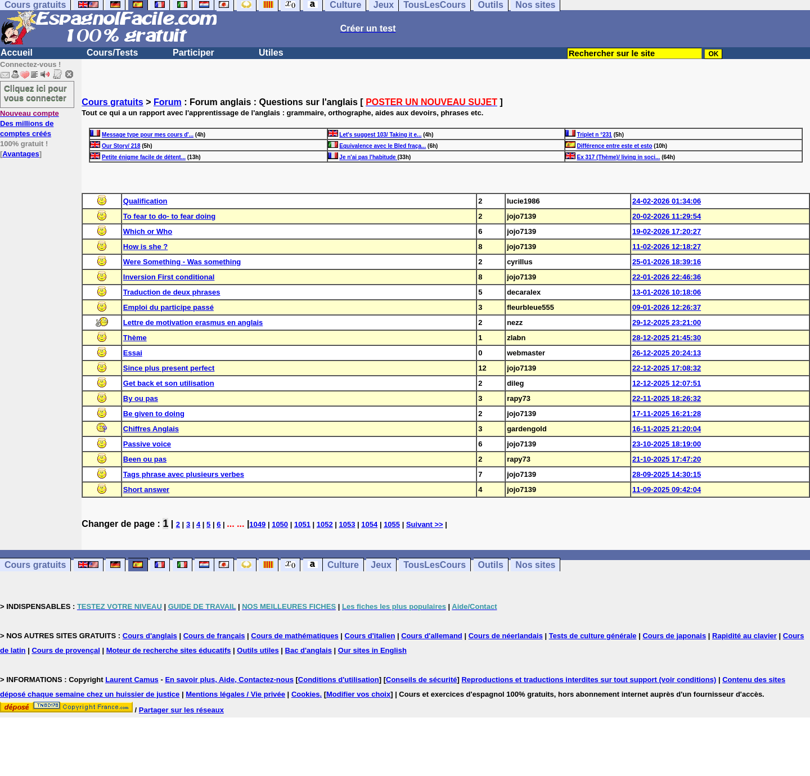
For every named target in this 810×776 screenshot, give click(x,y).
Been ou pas (144, 459)
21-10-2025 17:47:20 (666, 459)
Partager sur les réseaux (181, 710)
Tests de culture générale (593, 635)
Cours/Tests (112, 52)
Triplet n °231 (594, 135)
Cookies (305, 694)
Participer (193, 52)
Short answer (146, 489)
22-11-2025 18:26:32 (666, 398)
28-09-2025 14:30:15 (666, 474)
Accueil (17, 52)
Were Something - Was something (182, 262)
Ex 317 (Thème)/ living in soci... (618, 157)
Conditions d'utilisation (338, 679)
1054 (369, 524)
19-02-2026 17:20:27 (666, 231)
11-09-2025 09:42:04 (666, 489)
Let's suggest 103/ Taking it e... (380, 135)
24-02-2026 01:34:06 (666, 201)
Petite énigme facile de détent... (144, 157)
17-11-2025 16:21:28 (666, 413)
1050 (280, 524)
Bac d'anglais (308, 650)
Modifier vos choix (358, 694)
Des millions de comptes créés (29, 123)
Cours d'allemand (431, 635)
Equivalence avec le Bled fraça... (382, 146)
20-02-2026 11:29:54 (666, 216)
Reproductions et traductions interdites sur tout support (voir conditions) (588, 679)
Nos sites (535, 565)
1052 (325, 524)
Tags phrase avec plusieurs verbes (183, 474)
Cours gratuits (112, 102)
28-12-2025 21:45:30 (666, 337)
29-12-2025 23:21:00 (666, 322)
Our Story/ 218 (121, 146)
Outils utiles (257, 650)
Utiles (271, 52)
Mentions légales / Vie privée (235, 694)
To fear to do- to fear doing (169, 216)
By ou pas (140, 398)
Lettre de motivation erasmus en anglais (193, 322)
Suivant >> (424, 524)
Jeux (381, 565)
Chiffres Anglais (151, 429)
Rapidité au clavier (744, 635)
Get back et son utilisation (168, 383)
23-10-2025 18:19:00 (666, 444)
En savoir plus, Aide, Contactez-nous (229, 679)
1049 (257, 524)
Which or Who (147, 231)
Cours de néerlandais (506, 635)
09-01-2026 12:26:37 (666, 307)
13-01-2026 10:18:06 (666, 292)
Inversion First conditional (169, 277)
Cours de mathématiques (294, 635)
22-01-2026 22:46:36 (666, 277)
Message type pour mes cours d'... (148, 135)
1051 (302, 524)
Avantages (20, 154)
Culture (343, 565)
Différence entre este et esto (614, 146)
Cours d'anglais (150, 635)
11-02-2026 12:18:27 (666, 246)
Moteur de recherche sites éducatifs (168, 650)
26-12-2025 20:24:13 (666, 353)
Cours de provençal (66, 650)
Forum (168, 102)
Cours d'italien (370, 635)
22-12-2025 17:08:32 (666, 368)
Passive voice (147, 444)
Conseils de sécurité (421, 679)
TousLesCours (434, 565)
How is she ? (145, 246)
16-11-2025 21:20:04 (666, 429)
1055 (392, 524)
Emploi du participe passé (168, 307)
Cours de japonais (674, 635)
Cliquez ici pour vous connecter (35, 92)
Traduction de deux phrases (171, 292)
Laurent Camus (132, 679)
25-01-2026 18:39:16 (666, 262)
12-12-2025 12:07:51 (666, 383)
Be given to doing (153, 413)
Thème (135, 337)
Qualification (145, 201)
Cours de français (214, 635)
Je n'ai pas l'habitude (368, 157)
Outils (490, 565)
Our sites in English (372, 650)
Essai (132, 353)
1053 (347, 524)
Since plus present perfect (169, 368)
